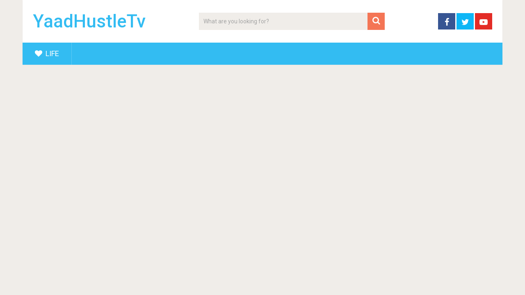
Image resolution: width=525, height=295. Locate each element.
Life (47, 53)
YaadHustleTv (89, 21)
